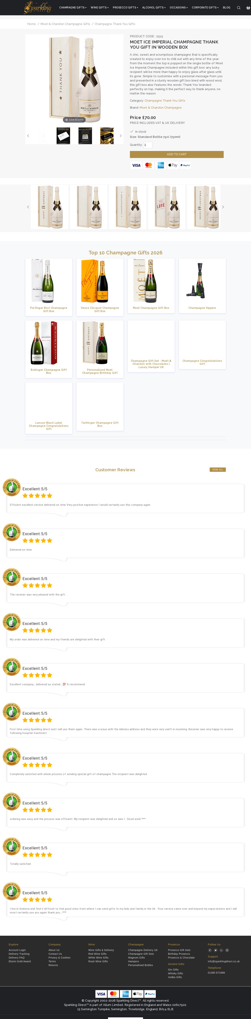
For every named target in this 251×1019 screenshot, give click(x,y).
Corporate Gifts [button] (204, 7)
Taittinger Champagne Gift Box (100, 424)
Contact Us (55, 953)
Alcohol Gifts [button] (153, 7)
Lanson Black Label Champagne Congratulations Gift (49, 426)
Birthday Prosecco (179, 953)
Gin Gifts (173, 969)
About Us (54, 950)
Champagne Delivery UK (143, 950)
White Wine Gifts (98, 957)
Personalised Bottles (140, 965)
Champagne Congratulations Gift (202, 362)
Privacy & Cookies (59, 957)
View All (217, 469)
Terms (52, 961)
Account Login (17, 950)
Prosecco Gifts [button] (124, 7)
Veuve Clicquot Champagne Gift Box (100, 309)
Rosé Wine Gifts (98, 961)
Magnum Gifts (136, 957)
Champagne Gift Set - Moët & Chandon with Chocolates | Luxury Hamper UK (151, 364)
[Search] (238, 7)
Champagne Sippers (202, 307)
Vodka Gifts (175, 977)
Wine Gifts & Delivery (101, 950)
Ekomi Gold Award (20, 961)
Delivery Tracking (19, 953)
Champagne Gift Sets (141, 953)
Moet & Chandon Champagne (161, 107)
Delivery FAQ (17, 957)
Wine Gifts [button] (99, 7)
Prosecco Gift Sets (179, 950)
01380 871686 (216, 972)
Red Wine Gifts (97, 953)
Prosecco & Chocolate (181, 957)
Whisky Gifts (175, 973)
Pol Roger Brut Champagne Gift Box (48, 309)
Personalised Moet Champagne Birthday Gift (100, 371)
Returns (53, 965)
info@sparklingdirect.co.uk (224, 961)
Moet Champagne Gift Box (151, 307)
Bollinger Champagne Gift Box (49, 371)
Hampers (133, 961)
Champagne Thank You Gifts (165, 100)
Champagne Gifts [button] (72, 7)
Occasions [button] (178, 7)
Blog (227, 7)
